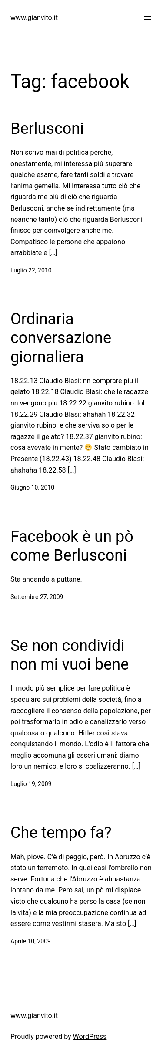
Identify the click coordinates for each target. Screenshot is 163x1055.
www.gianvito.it (34, 18)
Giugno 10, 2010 (32, 487)
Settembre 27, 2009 (36, 596)
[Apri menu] (147, 18)
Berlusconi (47, 128)
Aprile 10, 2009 (30, 941)
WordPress (90, 1036)
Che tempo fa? (61, 833)
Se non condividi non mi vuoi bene (69, 655)
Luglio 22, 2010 (31, 270)
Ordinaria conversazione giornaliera (60, 338)
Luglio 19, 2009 (31, 783)
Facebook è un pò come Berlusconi (71, 546)
